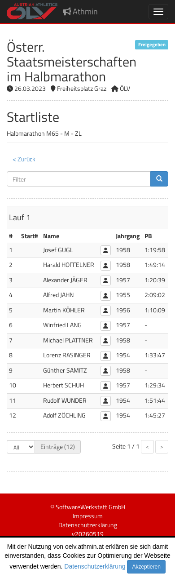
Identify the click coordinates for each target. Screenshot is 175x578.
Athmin (80, 11)
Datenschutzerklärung (94, 566)
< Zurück (24, 159)
